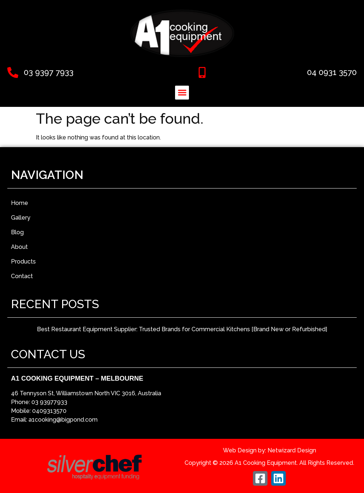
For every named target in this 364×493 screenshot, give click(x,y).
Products (23, 261)
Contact (22, 276)
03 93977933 (49, 402)
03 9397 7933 (48, 72)
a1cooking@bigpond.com (63, 419)
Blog (17, 232)
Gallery (20, 217)
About (19, 246)
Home (19, 202)
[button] (182, 93)
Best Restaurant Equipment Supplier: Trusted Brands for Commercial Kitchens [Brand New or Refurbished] (182, 329)
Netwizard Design (292, 450)
